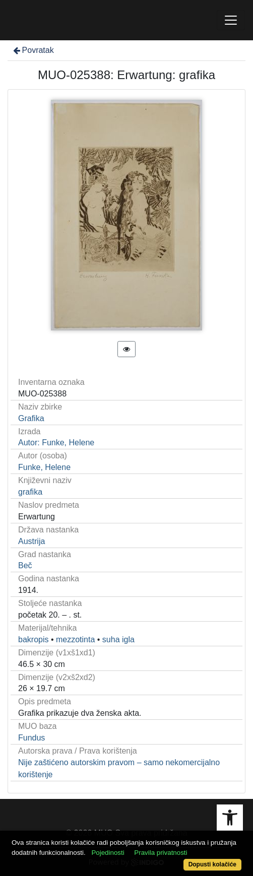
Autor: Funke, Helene (56, 442)
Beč (25, 565)
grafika (30, 492)
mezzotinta (75, 639)
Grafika (31, 418)
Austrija (31, 541)
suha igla (118, 639)
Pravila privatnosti (160, 852)
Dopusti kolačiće (212, 864)
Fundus (31, 737)
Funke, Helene (44, 467)
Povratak (33, 50)
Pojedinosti (107, 852)
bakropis (33, 639)
